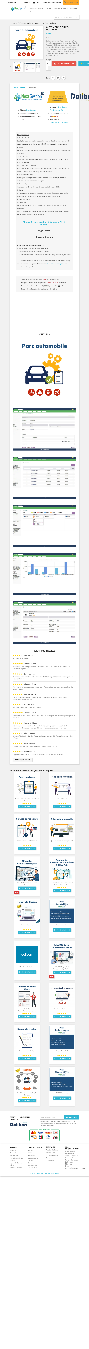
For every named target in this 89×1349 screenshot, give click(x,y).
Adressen (49, 1158)
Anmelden (31, 1155)
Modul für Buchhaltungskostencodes (27, 1010)
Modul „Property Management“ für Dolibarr (27, 800)
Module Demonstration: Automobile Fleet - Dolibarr (44, 223)
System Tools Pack (62, 1051)
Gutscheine (50, 1161)
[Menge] (48, 63)
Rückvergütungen (52, 1155)
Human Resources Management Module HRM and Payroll (62, 884)
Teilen (53, 78)
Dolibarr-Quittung (27, 925)
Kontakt (73, 8)
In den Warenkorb (64, 63)
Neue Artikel (14, 1153)
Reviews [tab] (32, 87)
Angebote (13, 1150)
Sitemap (30, 1153)
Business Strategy (60, 8)
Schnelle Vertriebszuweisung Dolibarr (27, 884)
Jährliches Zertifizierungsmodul (62, 841)
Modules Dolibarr (37, 8)
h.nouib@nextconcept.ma (59, 122)
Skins (49, 8)
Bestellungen (50, 1153)
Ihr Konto (50, 1147)
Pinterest (63, 78)
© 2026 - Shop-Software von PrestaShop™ (44, 1174)
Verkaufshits (14, 1155)
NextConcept (31, 110)
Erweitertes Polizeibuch (62, 1009)
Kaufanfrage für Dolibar (27, 1051)
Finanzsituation (62, 799)
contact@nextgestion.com (75, 1168)
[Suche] (66, 17)
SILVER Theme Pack (62, 1093)
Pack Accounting (62, 925)
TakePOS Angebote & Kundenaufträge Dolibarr (62, 968)
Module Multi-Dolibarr (27, 967)
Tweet (58, 78)
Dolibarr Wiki (32, 1168)
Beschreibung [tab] (19, 87)
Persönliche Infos (52, 1150)
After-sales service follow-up (27, 841)
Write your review (22, 760)
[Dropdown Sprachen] (12, 3)
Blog (32, 11)
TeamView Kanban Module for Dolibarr (27, 1094)
